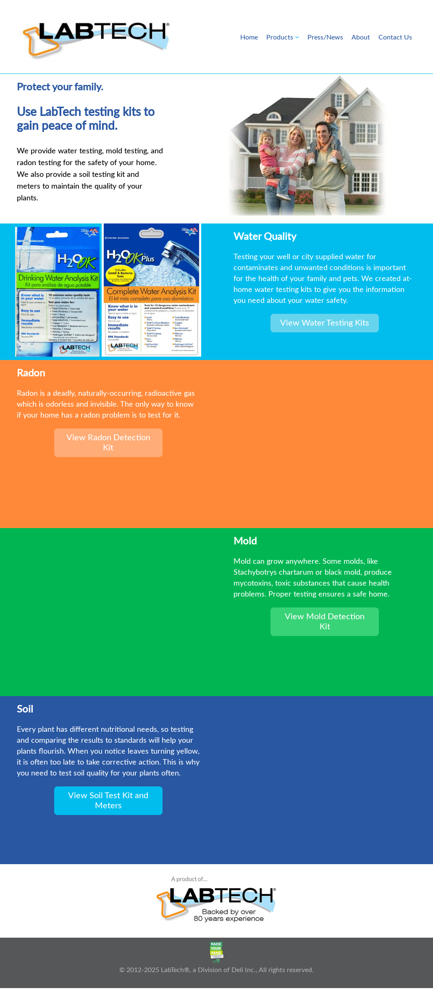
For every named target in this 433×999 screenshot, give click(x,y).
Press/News (325, 37)
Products (279, 37)
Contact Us (395, 37)
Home (249, 37)
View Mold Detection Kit (325, 622)
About (361, 37)
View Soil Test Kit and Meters (108, 800)
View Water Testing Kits (324, 323)
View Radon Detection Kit (108, 443)
